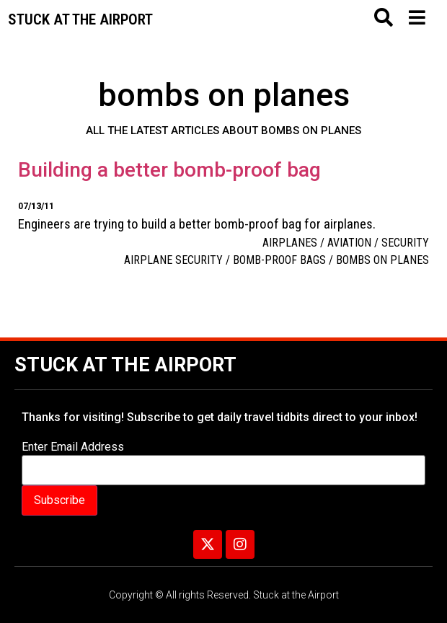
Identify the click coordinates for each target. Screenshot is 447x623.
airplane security (173, 260)
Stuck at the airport (80, 19)
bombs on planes (382, 260)
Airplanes (289, 242)
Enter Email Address (73, 447)
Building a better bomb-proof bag (169, 170)
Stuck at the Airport (125, 364)
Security (405, 242)
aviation (349, 242)
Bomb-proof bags (279, 260)
